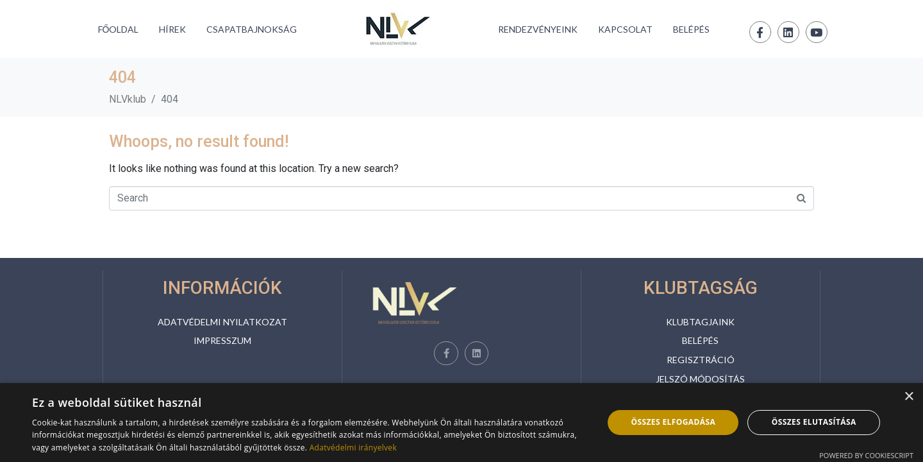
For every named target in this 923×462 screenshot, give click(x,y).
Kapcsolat (625, 29)
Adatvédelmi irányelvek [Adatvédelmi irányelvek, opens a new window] (353, 447)
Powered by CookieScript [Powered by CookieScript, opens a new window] (866, 455)
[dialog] (461, 422)
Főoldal (118, 29)
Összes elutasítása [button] (814, 421)
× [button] (908, 397)
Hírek (172, 29)
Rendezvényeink (538, 29)
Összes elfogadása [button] (673, 421)
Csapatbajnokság (251, 29)
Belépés (691, 29)
